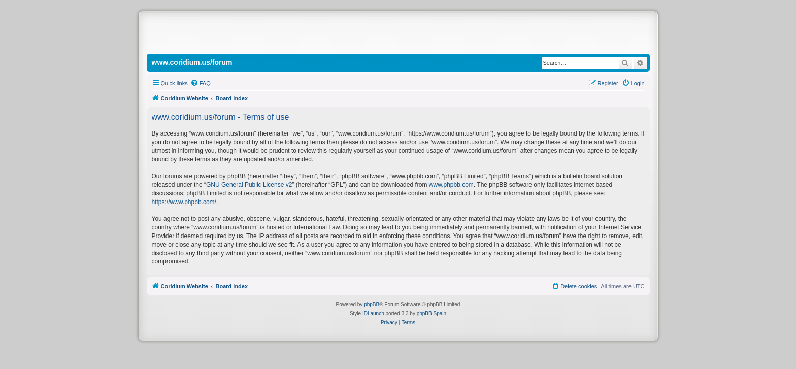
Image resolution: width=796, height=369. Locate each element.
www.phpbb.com (451, 184)
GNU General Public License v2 (249, 184)
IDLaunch (373, 313)
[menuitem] (200, 83)
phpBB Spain (431, 313)
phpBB (371, 304)
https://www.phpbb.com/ (184, 202)
